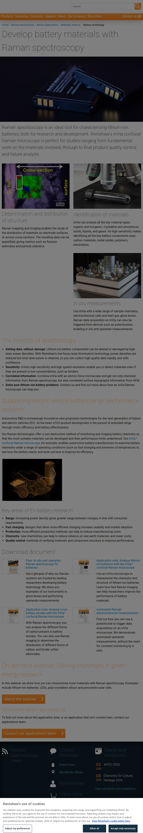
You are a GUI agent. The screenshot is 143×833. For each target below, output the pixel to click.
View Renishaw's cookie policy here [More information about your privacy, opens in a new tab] (111, 825)
